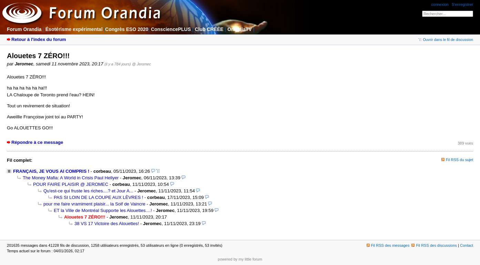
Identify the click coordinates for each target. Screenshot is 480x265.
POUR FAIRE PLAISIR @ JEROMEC (70, 184)
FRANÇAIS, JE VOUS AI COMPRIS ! (51, 171)
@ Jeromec (141, 64)
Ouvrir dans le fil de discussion (445, 40)
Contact (466, 245)
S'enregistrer (462, 4)
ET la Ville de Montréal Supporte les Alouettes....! (103, 210)
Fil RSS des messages (388, 245)
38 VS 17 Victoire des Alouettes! (106, 223)
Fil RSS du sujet (459, 160)
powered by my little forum (240, 259)
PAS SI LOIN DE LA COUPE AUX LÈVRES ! (98, 197)
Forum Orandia (24, 29)
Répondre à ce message (37, 142)
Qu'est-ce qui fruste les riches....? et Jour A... (88, 190)
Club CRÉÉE (209, 29)
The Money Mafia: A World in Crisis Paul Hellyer (71, 177)
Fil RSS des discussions (434, 245)
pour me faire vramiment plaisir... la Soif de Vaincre (94, 203)
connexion (439, 4)
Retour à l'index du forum (38, 39)
